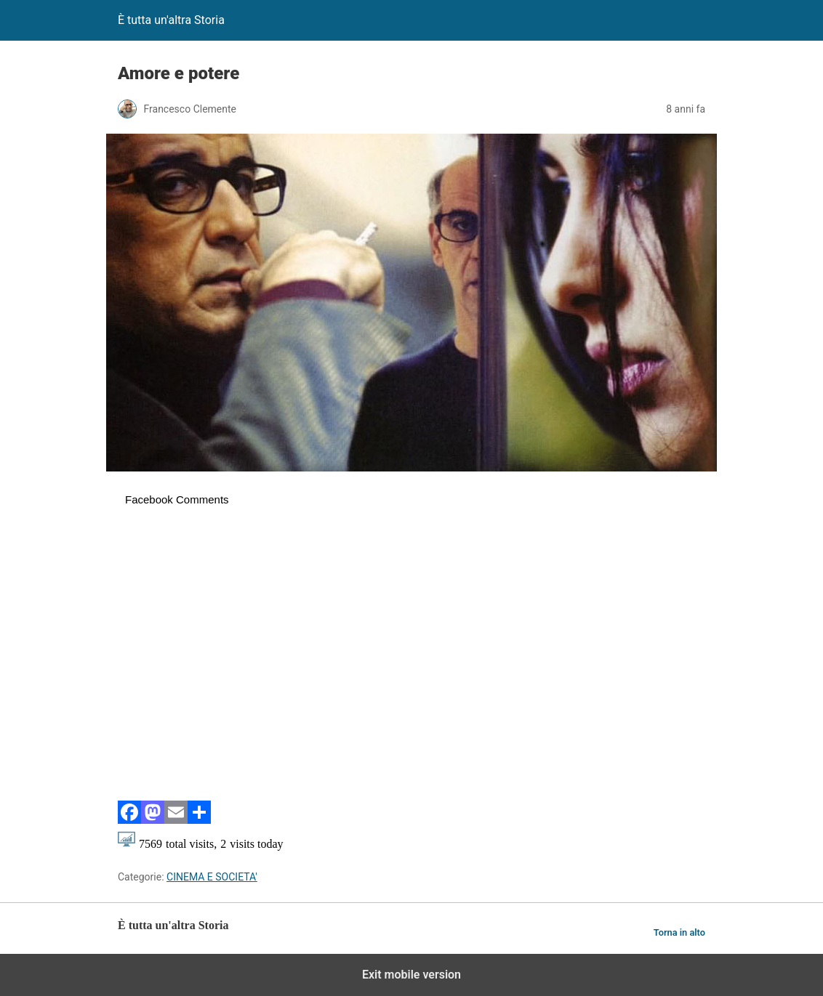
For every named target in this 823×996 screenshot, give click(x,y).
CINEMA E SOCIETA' (211, 877)
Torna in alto (679, 932)
